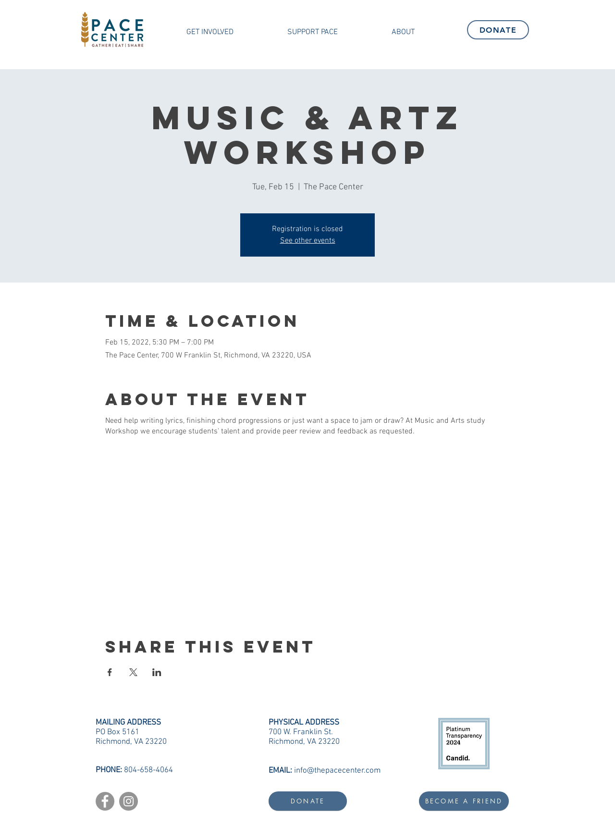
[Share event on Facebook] (109, 672)
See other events (307, 241)
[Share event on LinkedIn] (156, 672)
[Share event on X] (133, 672)
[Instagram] (128, 801)
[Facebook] (105, 801)
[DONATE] (498, 29)
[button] (210, 32)
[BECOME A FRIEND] (464, 801)
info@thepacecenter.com (337, 771)
